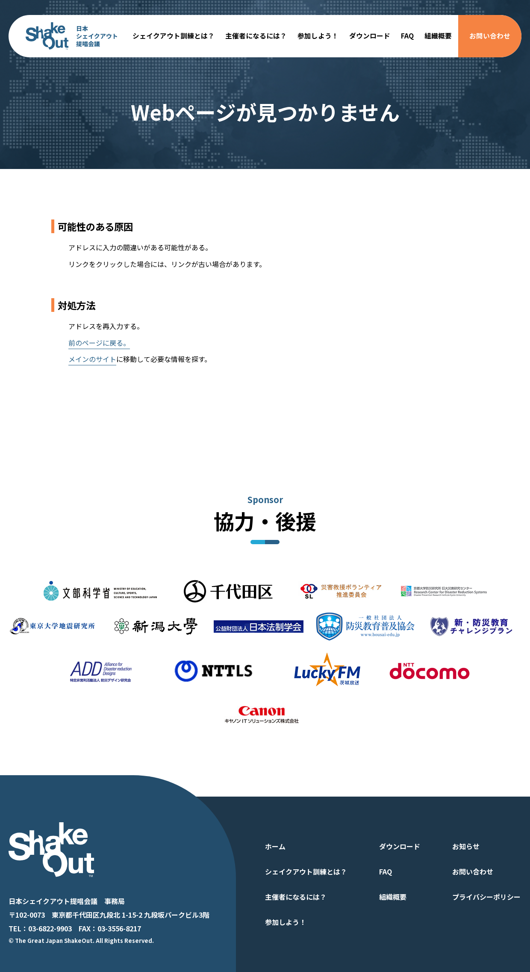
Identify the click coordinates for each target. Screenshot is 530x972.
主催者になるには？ (256, 36)
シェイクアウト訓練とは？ (173, 36)
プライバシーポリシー (486, 897)
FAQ (407, 36)
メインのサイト (92, 359)
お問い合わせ (489, 36)
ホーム (275, 846)
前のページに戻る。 (99, 343)
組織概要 (438, 36)
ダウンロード (369, 36)
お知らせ (466, 846)
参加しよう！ (318, 36)
